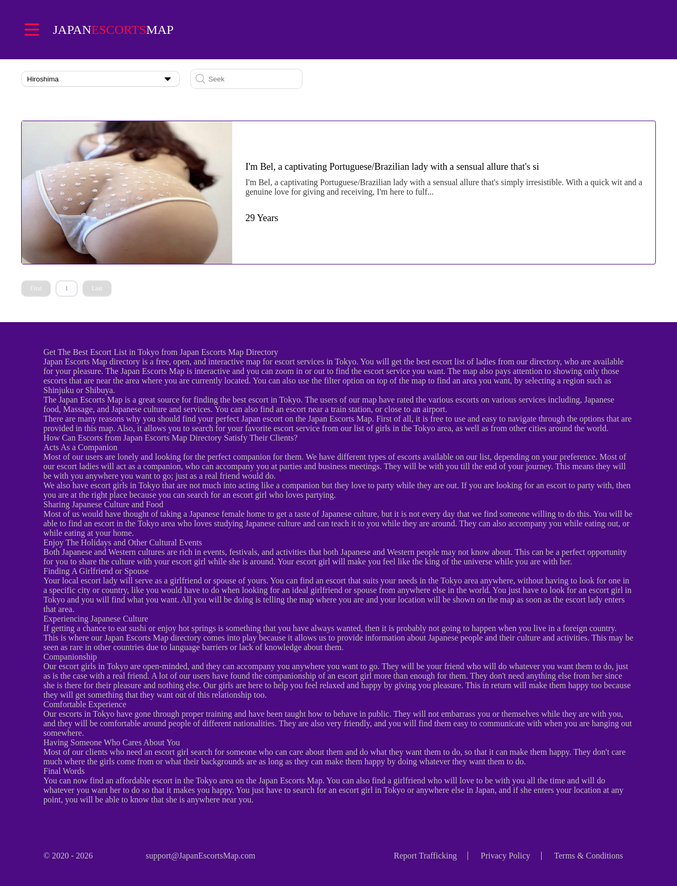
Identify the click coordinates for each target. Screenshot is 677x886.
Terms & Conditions (588, 855)
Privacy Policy (505, 855)
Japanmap (113, 29)
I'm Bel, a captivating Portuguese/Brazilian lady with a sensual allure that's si (392, 166)
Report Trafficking (425, 855)
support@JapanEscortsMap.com (200, 855)
